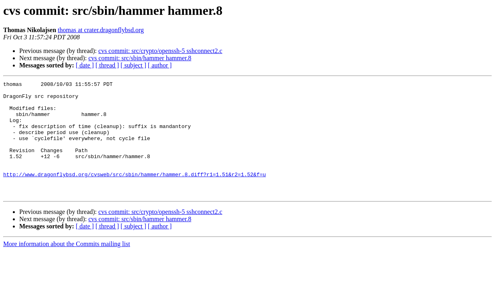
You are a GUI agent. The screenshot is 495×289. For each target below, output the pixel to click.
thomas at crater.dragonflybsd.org (101, 29)
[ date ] (85, 65)
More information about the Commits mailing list (66, 266)
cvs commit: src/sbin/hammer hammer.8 (139, 58)
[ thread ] (107, 65)
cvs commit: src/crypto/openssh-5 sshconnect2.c (160, 50)
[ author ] (160, 65)
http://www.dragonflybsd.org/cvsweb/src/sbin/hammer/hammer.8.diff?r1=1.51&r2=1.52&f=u (134, 193)
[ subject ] (133, 65)
